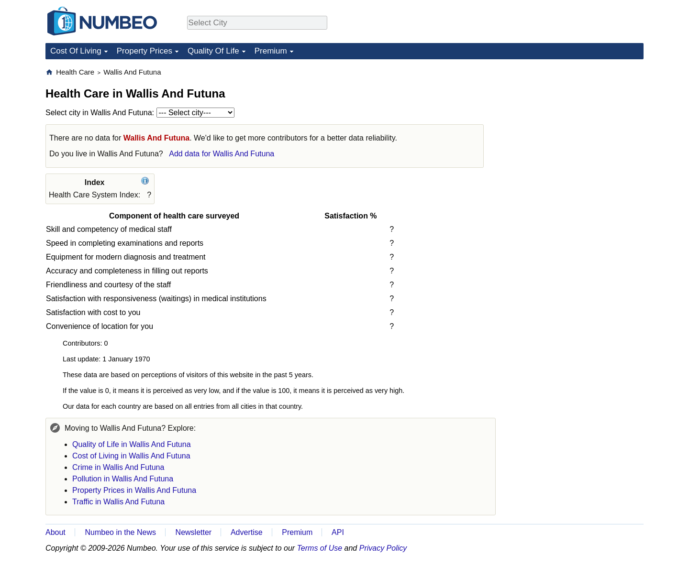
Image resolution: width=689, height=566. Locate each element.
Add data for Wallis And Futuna (221, 154)
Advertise (247, 532)
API (338, 532)
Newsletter (194, 532)
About (55, 532)
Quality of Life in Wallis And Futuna (131, 444)
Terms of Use (320, 548)
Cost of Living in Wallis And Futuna (131, 456)
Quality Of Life (213, 50)
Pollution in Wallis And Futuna (122, 479)
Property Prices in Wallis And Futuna (134, 490)
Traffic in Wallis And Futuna (118, 502)
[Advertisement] (572, 127)
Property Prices (144, 50)
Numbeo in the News (120, 532)
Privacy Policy (383, 548)
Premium (271, 50)
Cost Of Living (75, 50)
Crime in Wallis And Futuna (118, 467)
